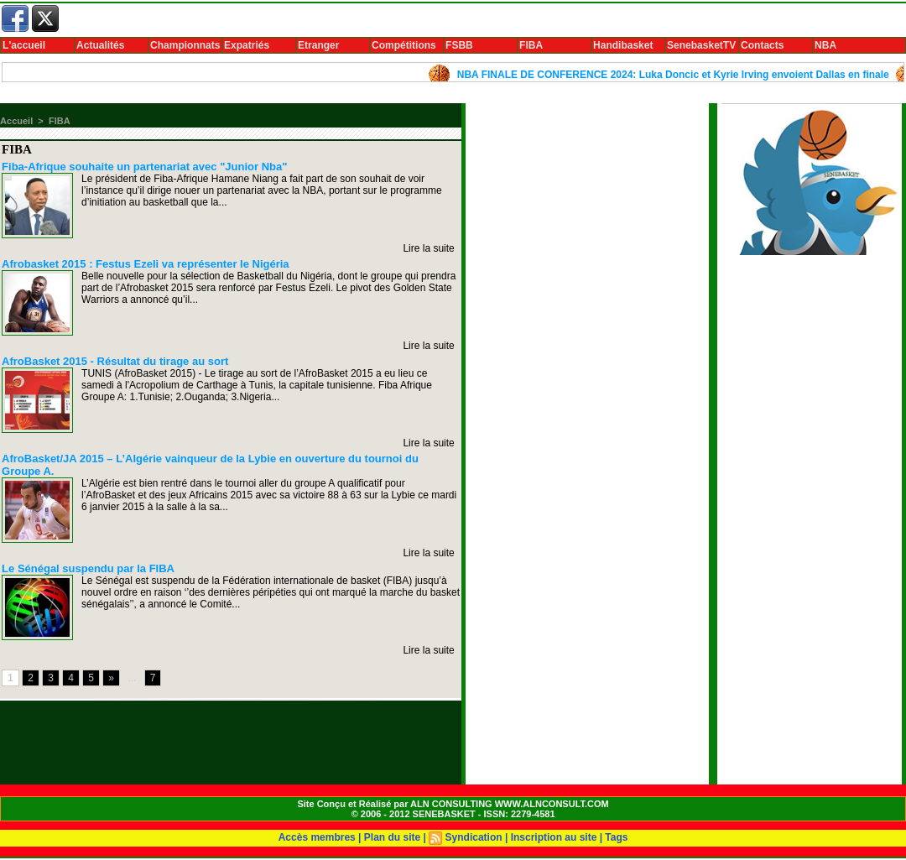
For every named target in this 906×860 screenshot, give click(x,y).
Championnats (185, 45)
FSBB (459, 45)
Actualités (100, 45)
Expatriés (246, 45)
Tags (616, 837)
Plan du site (392, 837)
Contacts (762, 45)
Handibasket (623, 45)
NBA (825, 45)
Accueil (16, 121)
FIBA (531, 45)
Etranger (318, 45)
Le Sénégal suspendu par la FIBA (88, 568)
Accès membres (317, 837)
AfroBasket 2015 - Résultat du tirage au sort (115, 361)
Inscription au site (554, 837)
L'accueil (24, 45)
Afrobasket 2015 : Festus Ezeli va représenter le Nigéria (145, 264)
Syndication (473, 837)
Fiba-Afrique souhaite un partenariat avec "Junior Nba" (144, 166)
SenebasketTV (701, 45)
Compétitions (404, 45)
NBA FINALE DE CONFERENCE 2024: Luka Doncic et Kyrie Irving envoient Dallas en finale (679, 75)
